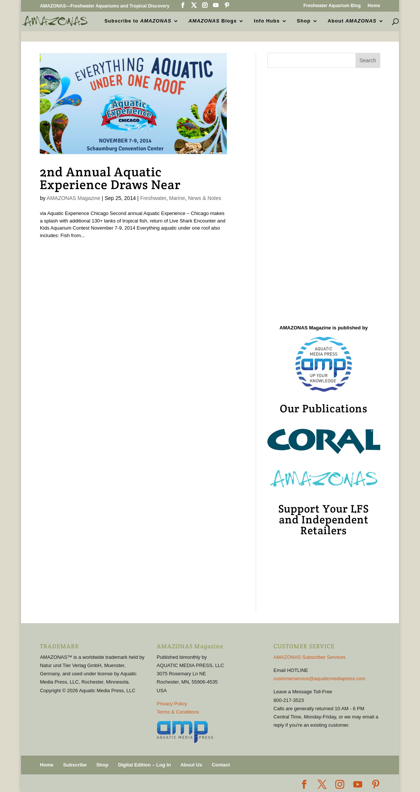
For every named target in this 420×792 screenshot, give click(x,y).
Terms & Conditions (178, 712)
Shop (304, 21)
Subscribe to (137, 21)
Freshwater (153, 198)
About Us (191, 765)
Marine (177, 198)
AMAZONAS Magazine (73, 198)
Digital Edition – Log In (144, 765)
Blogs (213, 21)
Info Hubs (267, 21)
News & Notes (204, 198)
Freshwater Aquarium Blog (332, 5)
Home (374, 5)
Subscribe (75, 765)
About (352, 21)
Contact (221, 765)
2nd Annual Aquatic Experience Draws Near (110, 178)
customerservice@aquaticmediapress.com (319, 678)
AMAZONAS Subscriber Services (309, 657)
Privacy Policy (172, 703)
